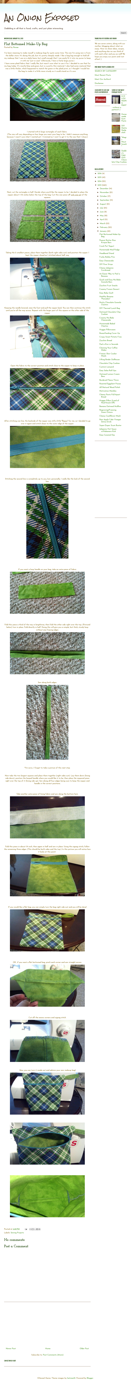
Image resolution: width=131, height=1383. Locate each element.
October (103, 196)
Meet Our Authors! (103, 79)
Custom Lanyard (106, 367)
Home (47, 1349)
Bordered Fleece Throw (109, 380)
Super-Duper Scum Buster (110, 425)
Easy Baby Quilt (106, 293)
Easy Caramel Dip (107, 435)
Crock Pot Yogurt (106, 246)
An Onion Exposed (41, 17)
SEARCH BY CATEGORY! (105, 71)
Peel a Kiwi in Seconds (108, 344)
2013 (100, 185)
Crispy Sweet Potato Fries (110, 337)
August (103, 204)
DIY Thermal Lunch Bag (109, 308)
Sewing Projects (17, 1233)
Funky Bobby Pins (107, 257)
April (102, 220)
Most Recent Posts (103, 75)
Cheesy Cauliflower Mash (110, 416)
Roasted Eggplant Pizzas (110, 384)
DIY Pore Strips (106, 264)
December (104, 189)
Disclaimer (99, 83)
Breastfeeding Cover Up (109, 333)
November (104, 192)
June (102, 212)
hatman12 (71, 1378)
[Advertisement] (47, 1323)
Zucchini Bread (105, 341)
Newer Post (11, 1349)
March (103, 223)
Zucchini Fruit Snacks (108, 286)
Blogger (90, 1378)
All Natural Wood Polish (109, 387)
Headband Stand (106, 253)
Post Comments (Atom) (53, 1355)
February (104, 227)
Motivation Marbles (107, 391)
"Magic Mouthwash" (124, 142)
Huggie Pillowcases (107, 330)
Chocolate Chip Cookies (109, 363)
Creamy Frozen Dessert (109, 289)
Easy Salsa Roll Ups (107, 371)
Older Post (84, 1349)
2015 (100, 177)
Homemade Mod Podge (109, 250)
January (103, 231)
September (105, 200)
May (102, 216)
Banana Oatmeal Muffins (110, 406)
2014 (100, 181)
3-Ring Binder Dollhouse (109, 360)
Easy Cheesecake (106, 261)
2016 (100, 173)
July (102, 208)
